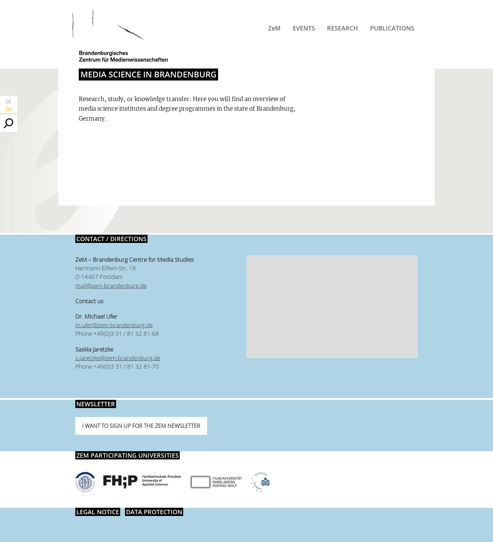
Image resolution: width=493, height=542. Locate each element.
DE (8, 101)
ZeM (274, 28)
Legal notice (97, 512)
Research (342, 28)
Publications (392, 28)
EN (8, 109)
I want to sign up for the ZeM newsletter (141, 426)
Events (304, 28)
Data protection (154, 512)
